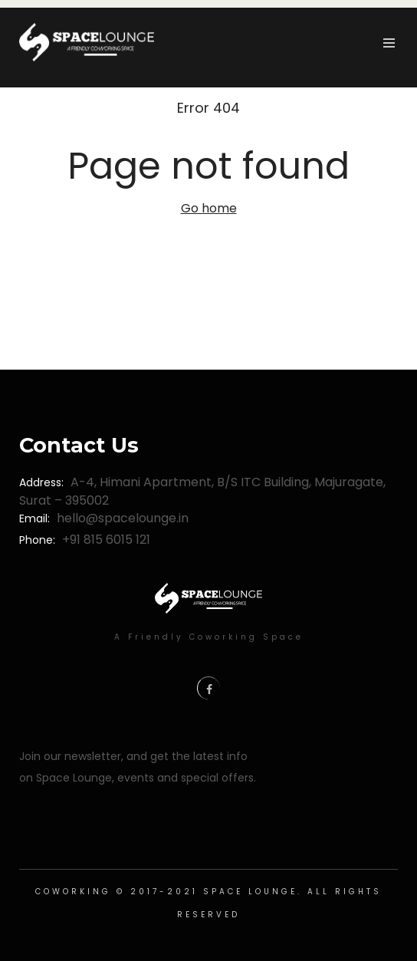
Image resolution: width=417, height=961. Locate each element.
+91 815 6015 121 (106, 539)
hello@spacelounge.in (123, 518)
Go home (209, 208)
